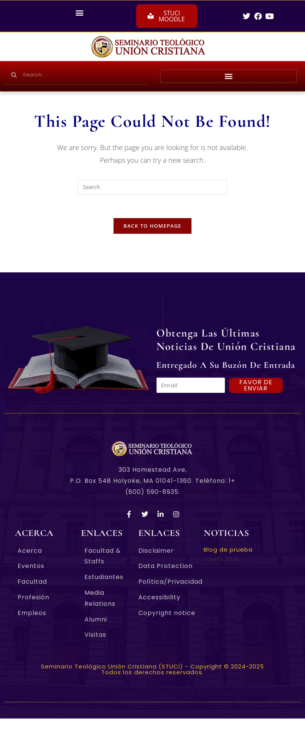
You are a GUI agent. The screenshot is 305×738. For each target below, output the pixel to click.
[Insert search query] (152, 187)
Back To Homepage (152, 225)
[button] (79, 12)
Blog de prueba (228, 549)
